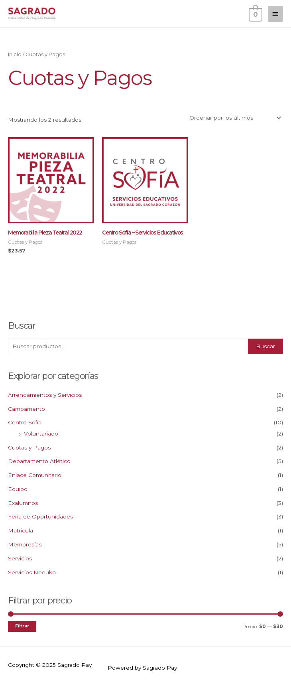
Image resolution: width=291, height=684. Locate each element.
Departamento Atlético (39, 461)
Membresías (24, 544)
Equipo (18, 489)
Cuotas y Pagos (29, 447)
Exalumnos (23, 503)
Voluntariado (41, 433)
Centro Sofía (24, 422)
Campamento (26, 409)
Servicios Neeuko (32, 572)
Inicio (15, 54)
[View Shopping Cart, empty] (254, 14)
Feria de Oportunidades (40, 516)
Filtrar (22, 626)
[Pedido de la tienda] (234, 118)
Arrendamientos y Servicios (45, 395)
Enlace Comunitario (34, 475)
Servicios (20, 558)
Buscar (265, 346)
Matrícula (20, 530)
